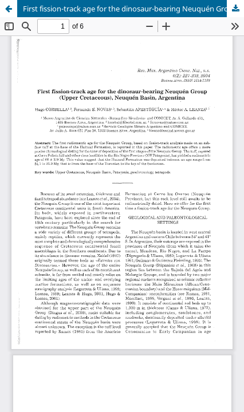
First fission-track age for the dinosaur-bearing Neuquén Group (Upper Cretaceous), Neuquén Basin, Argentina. (133, 8)
